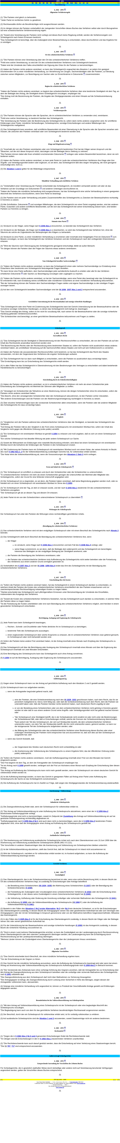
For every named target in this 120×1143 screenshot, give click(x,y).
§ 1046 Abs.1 (45, 226)
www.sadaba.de (60, 1087)
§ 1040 (87, 894)
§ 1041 (113, 898)
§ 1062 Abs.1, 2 (15, 452)
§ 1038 (29, 888)
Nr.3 (58, 908)
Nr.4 (67, 908)
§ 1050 (79, 925)
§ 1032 (88, 892)
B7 (51, 3)
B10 (71, 3)
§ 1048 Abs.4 (85, 545)
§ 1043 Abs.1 (71, 488)
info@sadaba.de (81, 1083)
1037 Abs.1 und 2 (74, 290)
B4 (43, 3)
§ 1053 (69, 483)
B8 (67, 3)
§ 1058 (41, 566)
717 (13, 1046)
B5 (47, 3)
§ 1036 (63, 290)
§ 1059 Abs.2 (102, 811)
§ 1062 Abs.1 (46, 1039)
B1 (33, 3)
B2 (36, 3)
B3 (40, 3)
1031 (74, 700)
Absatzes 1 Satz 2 (75, 454)
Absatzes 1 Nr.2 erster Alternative (40, 908)
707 (8, 1046)
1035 (49, 886)
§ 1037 (87, 886)
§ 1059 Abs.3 (89, 821)
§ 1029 (68, 700)
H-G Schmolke (74, 1082)
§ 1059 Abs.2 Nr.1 (30, 821)
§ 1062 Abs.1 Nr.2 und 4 (26, 1036)
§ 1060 (77, 902)
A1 (80, 3)
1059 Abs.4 (50, 566)
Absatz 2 (115, 530)
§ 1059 (24, 902)
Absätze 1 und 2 (14, 169)
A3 (87, 3)
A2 (83, 3)
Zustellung (68, 816)
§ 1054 (54, 434)
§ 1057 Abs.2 (24, 566)
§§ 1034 (42, 886)
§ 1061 (30, 904)
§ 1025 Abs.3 (24, 919)
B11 (76, 3)
